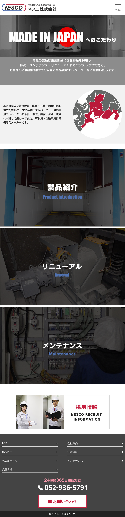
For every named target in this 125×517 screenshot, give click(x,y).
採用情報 (7, 469)
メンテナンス (75, 460)
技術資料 (72, 452)
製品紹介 (7, 452)
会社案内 (72, 443)
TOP (4, 443)
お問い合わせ (65, 501)
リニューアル (9, 460)
